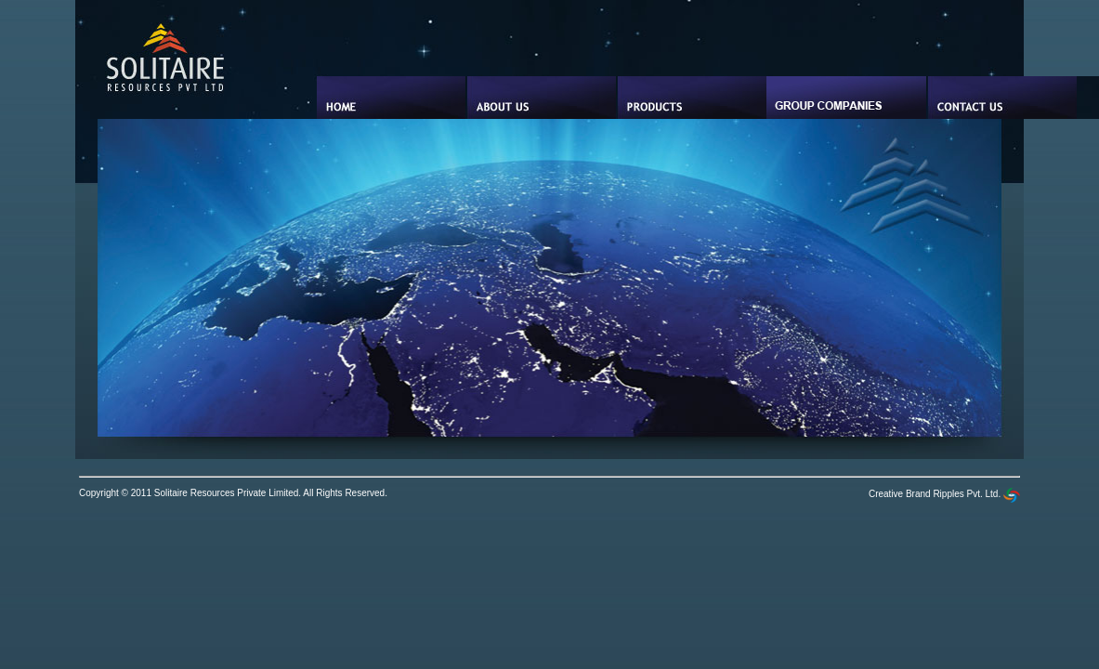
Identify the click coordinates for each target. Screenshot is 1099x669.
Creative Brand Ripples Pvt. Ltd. (944, 494)
